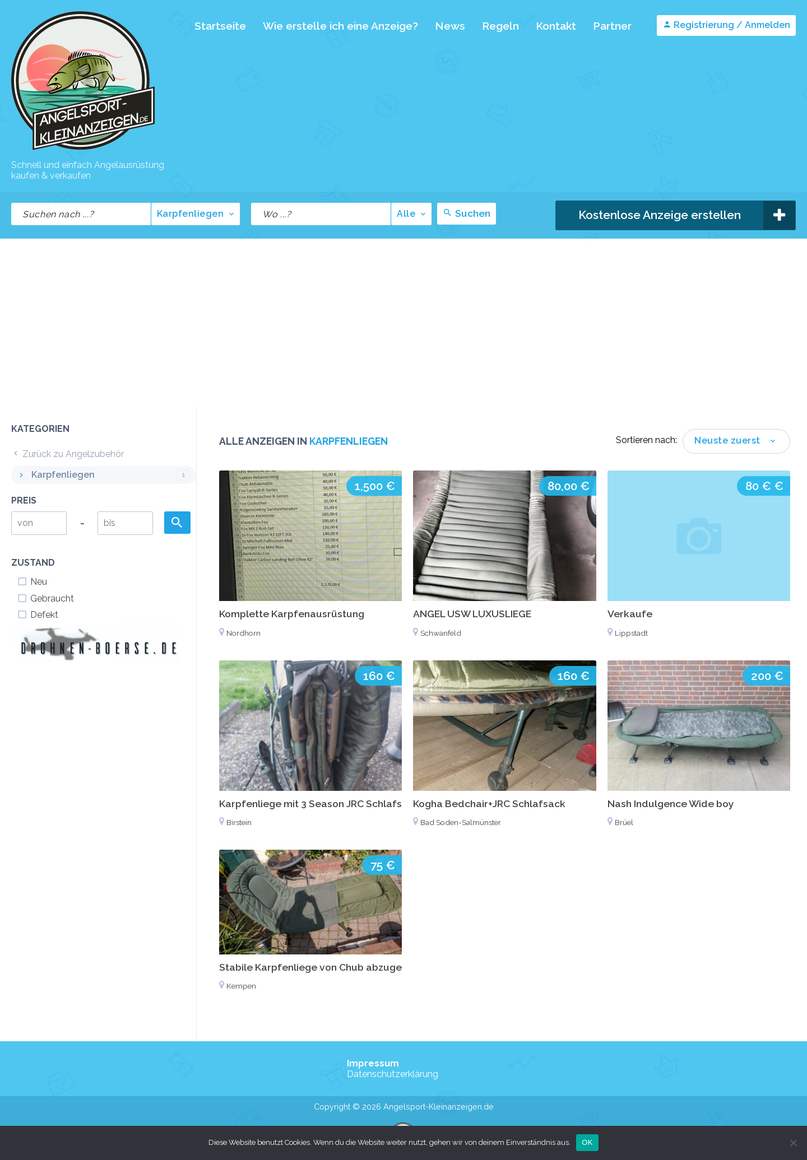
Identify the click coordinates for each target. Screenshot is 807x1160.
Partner (612, 26)
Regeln (500, 26)
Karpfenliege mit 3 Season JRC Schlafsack (319, 803)
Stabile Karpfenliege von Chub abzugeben (319, 967)
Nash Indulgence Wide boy (670, 803)
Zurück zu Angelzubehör (67, 454)
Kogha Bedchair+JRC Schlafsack (489, 803)
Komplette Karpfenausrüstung (291, 613)
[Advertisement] (403, 322)
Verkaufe (629, 613)
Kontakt (556, 26)
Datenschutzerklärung (392, 1074)
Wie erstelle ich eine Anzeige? (340, 26)
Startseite (220, 26)
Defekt (37, 614)
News (450, 26)
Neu (32, 581)
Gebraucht (45, 598)
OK (587, 1142)
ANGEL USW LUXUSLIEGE (472, 613)
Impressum (373, 1063)
